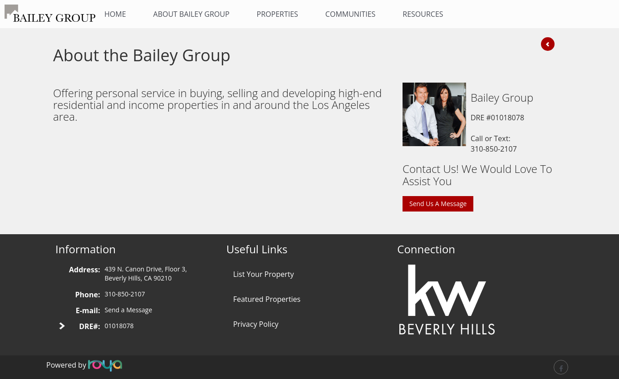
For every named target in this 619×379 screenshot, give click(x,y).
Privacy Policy (256, 324)
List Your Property (263, 274)
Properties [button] (277, 14)
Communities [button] (350, 14)
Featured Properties (267, 299)
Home (115, 14)
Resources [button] (423, 14)
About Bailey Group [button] (191, 14)
